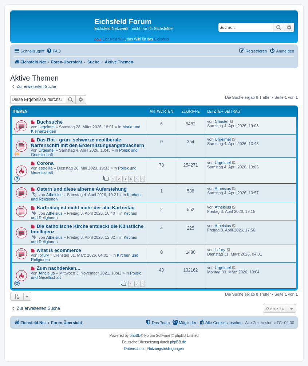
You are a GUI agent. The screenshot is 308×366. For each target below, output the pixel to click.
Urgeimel (47, 127)
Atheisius (54, 194)
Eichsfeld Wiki (113, 39)
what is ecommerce (59, 250)
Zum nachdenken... (58, 268)
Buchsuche (50, 122)
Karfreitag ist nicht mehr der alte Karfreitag (86, 207)
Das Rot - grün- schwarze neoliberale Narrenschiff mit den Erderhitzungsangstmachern (87, 142)
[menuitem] (53, 51)
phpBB (135, 336)
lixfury (44, 255)
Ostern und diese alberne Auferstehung (82, 189)
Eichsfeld (161, 39)
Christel (221, 121)
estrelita (46, 168)
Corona (45, 163)
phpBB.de (178, 342)
